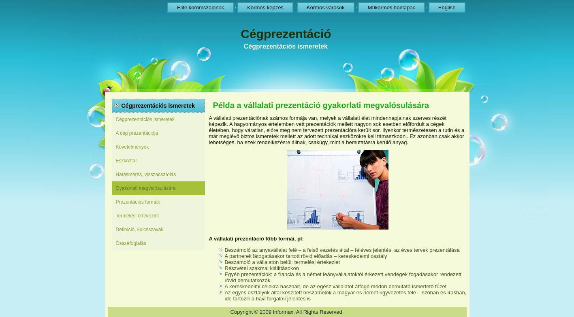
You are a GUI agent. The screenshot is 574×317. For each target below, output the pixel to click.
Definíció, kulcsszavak (140, 229)
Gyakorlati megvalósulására (146, 188)
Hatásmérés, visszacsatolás (146, 174)
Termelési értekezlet (137, 216)
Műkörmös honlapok (391, 7)
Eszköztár (126, 161)
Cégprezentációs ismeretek (145, 119)
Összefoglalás (131, 243)
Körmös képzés (265, 7)
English (447, 7)
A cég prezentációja (137, 133)
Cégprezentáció (286, 33)
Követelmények (132, 147)
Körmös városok (326, 7)
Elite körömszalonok (200, 7)
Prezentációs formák (138, 202)
